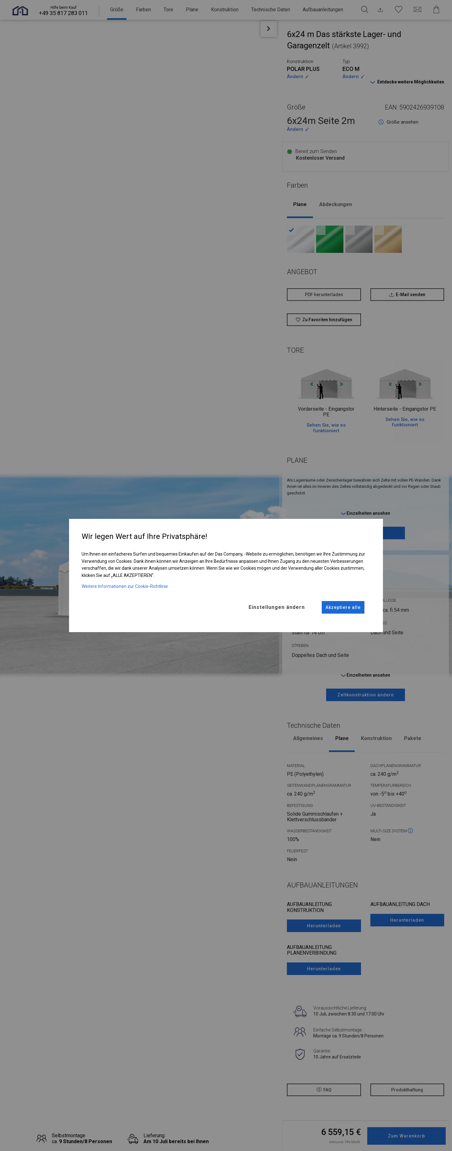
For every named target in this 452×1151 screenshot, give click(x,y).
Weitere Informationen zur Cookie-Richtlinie (125, 586)
